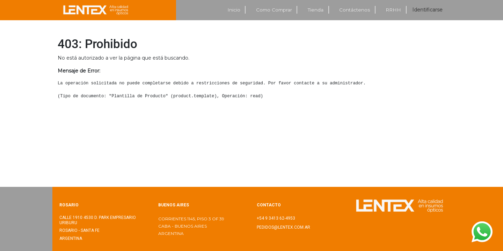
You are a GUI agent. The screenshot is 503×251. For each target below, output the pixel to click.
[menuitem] (234, 9)
